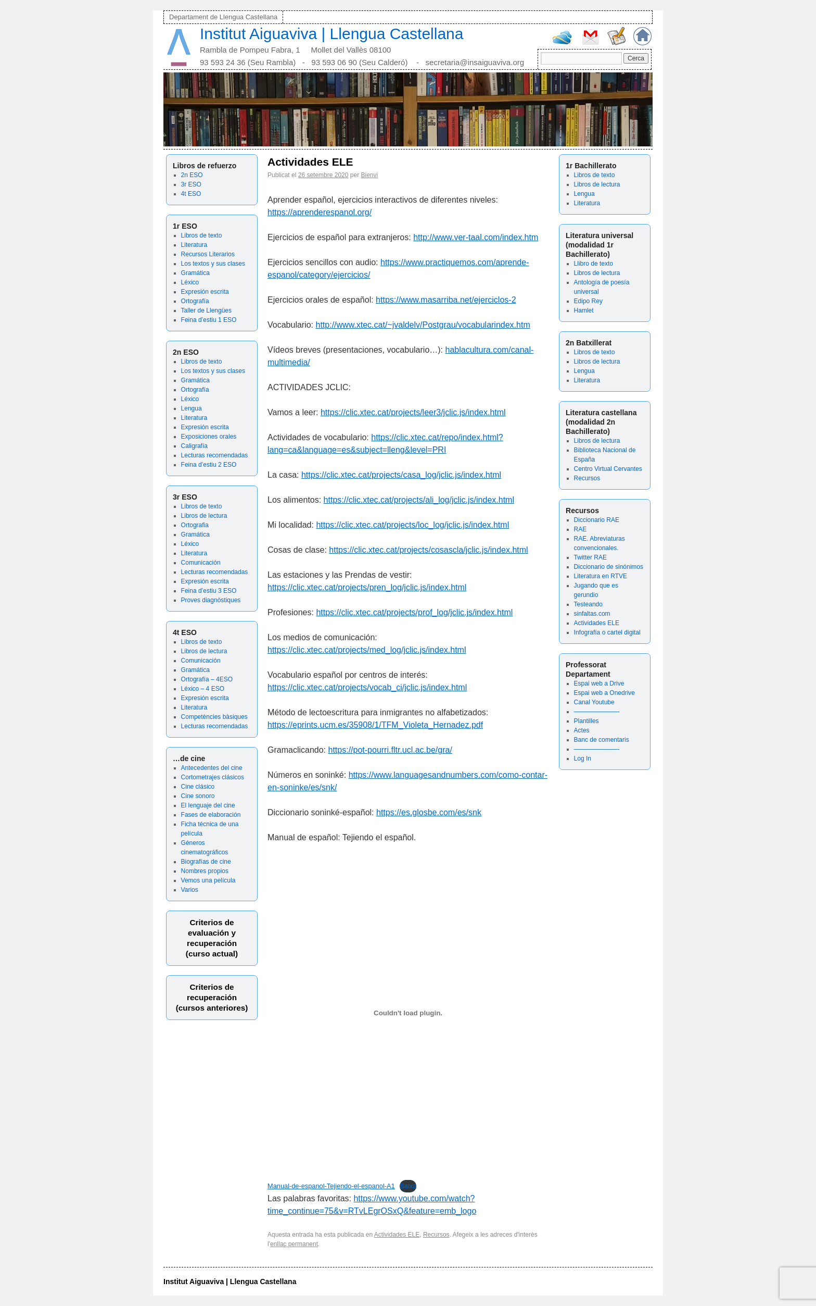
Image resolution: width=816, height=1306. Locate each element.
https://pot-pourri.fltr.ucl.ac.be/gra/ (390, 749)
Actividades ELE (596, 623)
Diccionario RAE (596, 520)
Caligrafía (194, 446)
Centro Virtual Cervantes (608, 468)
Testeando (588, 604)
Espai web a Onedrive (604, 692)
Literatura (194, 244)
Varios (189, 889)
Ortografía (195, 301)
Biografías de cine (206, 861)
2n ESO (192, 175)
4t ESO (191, 193)
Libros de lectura (204, 515)
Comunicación (201, 562)
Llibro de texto (593, 263)
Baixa (408, 1186)
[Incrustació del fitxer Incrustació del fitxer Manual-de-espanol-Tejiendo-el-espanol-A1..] (408, 1012)
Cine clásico (198, 786)
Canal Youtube (594, 702)
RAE (580, 529)
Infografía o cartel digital (607, 632)
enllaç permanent (294, 1244)
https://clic (285, 587)
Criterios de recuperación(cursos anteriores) (212, 997)
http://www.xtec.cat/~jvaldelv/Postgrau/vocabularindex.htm (423, 324)
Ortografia (195, 525)
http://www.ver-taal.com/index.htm (475, 237)
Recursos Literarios (208, 254)
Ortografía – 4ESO (207, 679)
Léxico (190, 282)
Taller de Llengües (206, 310)
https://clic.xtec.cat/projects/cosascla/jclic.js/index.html (428, 549)
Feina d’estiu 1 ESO (209, 320)
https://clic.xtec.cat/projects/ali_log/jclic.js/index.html (419, 499)
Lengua (191, 408)
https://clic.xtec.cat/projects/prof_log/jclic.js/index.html (414, 612)
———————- (597, 711)
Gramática (195, 273)
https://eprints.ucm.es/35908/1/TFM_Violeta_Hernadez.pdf (375, 724)
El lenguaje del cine (208, 805)
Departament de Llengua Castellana (223, 17)
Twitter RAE (590, 557)
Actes (582, 730)
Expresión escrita (205, 291)
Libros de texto (201, 235)
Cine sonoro (198, 796)
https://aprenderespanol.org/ (319, 212)
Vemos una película (208, 880)
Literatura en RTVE (601, 576)
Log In (582, 758)
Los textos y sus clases (213, 263)
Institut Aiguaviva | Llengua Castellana (331, 33)
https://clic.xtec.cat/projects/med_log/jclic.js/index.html (366, 649)
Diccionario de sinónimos (608, 566)
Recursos (587, 478)
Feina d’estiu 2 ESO (209, 464)
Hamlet (584, 310)
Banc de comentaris (601, 739)
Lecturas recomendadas (214, 455)
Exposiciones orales (209, 436)
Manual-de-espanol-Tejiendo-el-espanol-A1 (331, 1186)
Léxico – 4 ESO (202, 688)
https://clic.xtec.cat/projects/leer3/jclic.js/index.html (413, 412)
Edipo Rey (588, 301)
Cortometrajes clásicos (212, 777)
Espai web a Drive (599, 683)
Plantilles (586, 721)
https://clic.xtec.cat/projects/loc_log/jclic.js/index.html (412, 524)
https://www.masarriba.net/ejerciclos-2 (446, 299)
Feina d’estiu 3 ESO (209, 590)
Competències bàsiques (214, 716)
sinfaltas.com (592, 613)
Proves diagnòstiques (211, 600)
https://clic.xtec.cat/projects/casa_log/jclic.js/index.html (401, 474)
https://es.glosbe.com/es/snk (428, 812)
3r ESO (191, 184)
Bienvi (369, 175)
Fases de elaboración (211, 814)
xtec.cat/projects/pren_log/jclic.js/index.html (387, 587)
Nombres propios (204, 871)
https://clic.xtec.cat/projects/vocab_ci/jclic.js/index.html (367, 687)
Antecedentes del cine (212, 768)
